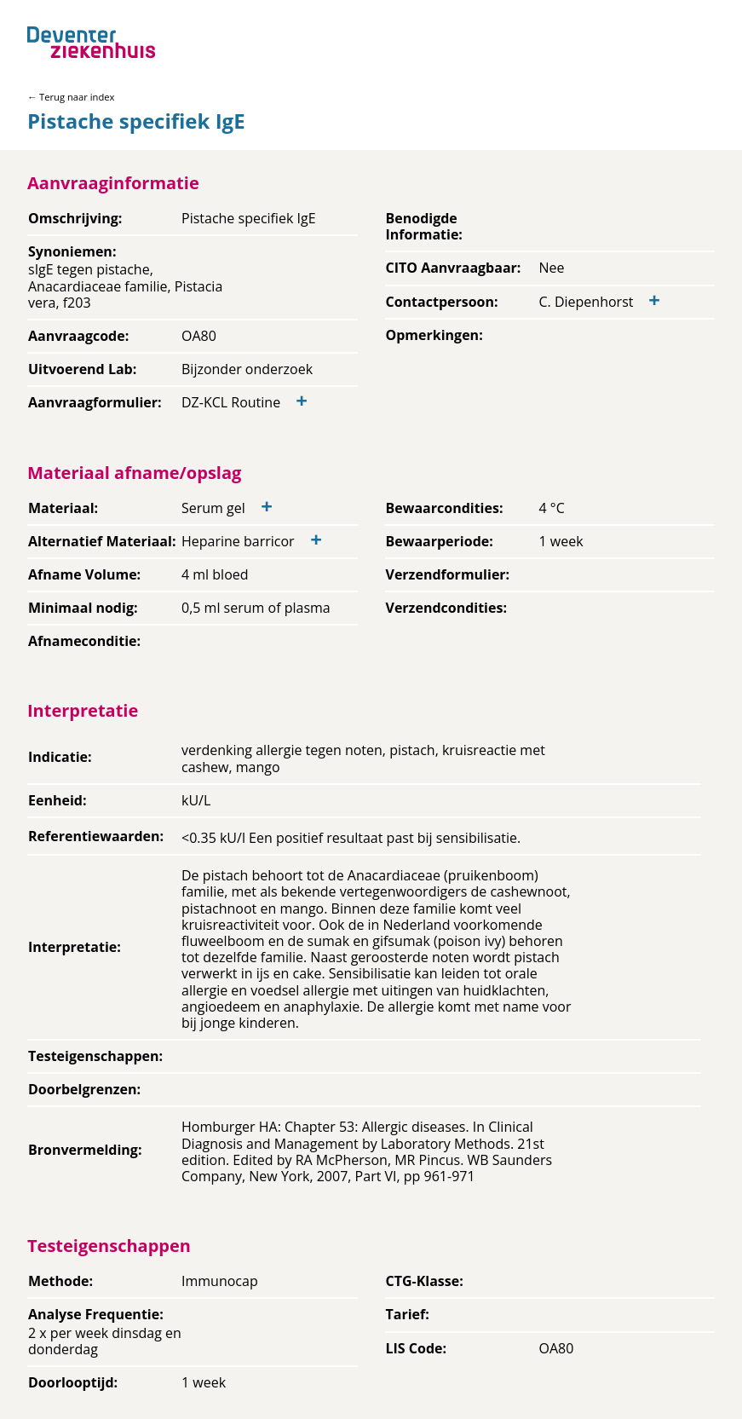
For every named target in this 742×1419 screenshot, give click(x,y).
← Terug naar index (70, 96)
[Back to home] (91, 42)
